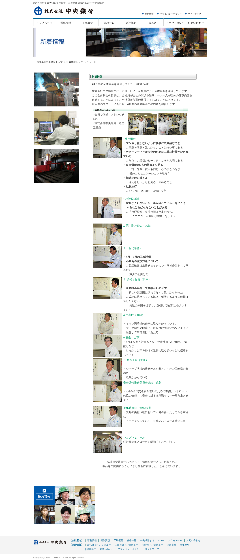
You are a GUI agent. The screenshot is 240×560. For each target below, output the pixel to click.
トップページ (44, 22)
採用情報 (149, 14)
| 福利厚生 (90, 549)
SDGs (152, 22)
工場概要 (87, 22)
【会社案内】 (76, 540)
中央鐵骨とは (147, 540)
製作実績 (65, 22)
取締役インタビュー (152, 544)
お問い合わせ (196, 22)
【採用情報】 (76, 544)
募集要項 (184, 544)
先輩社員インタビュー (126, 544)
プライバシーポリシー (171, 14)
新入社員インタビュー (99, 544)
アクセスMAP (174, 22)
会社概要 (130, 22)
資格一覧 (109, 22)
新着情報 (92, 540)
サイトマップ (194, 14)
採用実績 (171, 544)
